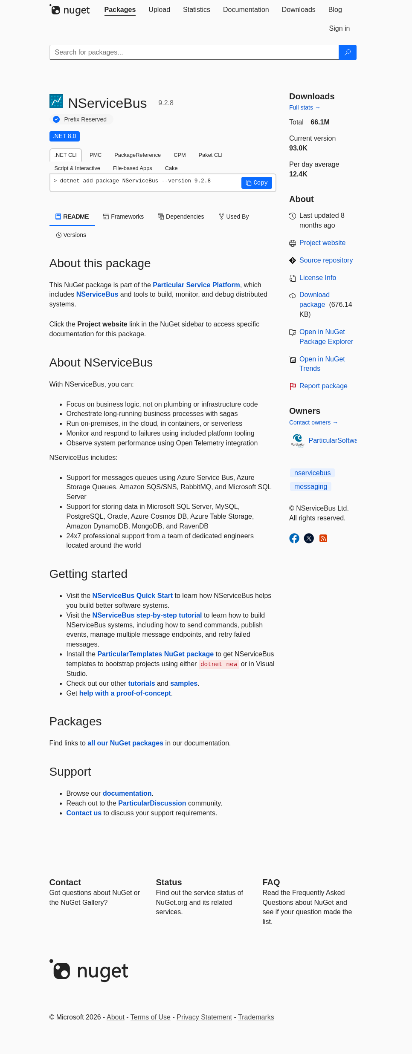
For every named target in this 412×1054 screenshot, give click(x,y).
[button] (256, 183)
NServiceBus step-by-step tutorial (147, 615)
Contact (65, 882)
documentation (127, 793)
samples (183, 683)
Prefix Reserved (85, 119)
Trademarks (256, 1017)
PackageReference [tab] (137, 155)
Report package (323, 386)
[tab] (120, 9)
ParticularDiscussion (152, 803)
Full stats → (305, 107)
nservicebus (312, 472)
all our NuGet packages (125, 743)
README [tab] (72, 216)
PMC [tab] (96, 155)
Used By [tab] (234, 216)
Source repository (326, 260)
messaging (310, 486)
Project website (322, 242)
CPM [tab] (180, 155)
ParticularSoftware (337, 440)
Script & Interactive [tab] (77, 168)
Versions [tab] (71, 235)
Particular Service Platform (196, 285)
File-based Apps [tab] (132, 168)
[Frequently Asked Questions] (271, 882)
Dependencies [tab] (181, 216)
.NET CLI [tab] (66, 155)
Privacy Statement (204, 1017)
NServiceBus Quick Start (133, 595)
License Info (317, 277)
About (116, 1017)
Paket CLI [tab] (211, 155)
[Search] (348, 52)
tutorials (141, 683)
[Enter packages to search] (194, 52)
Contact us (84, 813)
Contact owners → (313, 422)
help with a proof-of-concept (125, 693)
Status (169, 882)
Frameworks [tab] (123, 216)
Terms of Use (151, 1017)
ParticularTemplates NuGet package (155, 654)
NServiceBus (97, 294)
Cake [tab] (171, 168)
